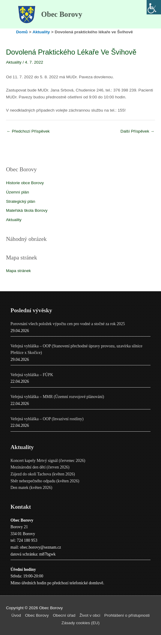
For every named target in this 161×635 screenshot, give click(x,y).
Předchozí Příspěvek (28, 131)
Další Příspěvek (137, 131)
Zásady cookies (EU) (80, 623)
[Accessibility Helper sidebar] (154, 7)
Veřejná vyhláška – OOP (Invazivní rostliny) (47, 419)
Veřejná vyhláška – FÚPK (31, 375)
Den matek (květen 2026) (31, 487)
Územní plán (17, 192)
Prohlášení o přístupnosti (127, 615)
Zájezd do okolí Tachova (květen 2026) (42, 474)
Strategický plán (20, 201)
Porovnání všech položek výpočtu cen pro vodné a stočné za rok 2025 (67, 324)
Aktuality (14, 219)
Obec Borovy (61, 14)
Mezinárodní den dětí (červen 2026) (40, 467)
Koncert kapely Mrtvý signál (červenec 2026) (47, 460)
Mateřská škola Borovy (26, 210)
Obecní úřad (64, 615)
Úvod (16, 615)
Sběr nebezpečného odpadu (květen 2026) (44, 481)
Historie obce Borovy (25, 183)
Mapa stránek (18, 270)
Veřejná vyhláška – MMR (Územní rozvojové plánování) (57, 396)
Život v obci (89, 615)
